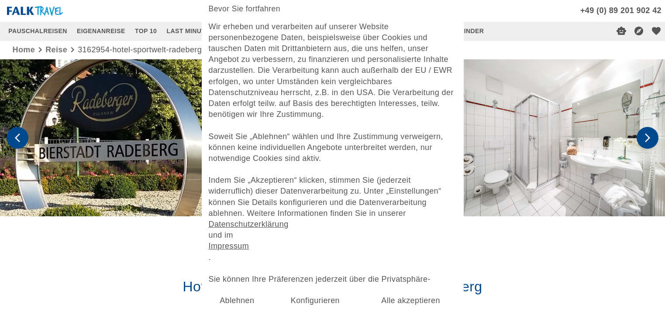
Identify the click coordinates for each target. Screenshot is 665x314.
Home (24, 49)
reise (56, 49)
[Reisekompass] (639, 31)
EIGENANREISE (101, 30)
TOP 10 (146, 30)
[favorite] (656, 31)
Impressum (231, 244)
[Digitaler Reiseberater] (621, 31)
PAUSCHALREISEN (37, 30)
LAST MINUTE (188, 30)
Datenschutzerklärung (251, 222)
